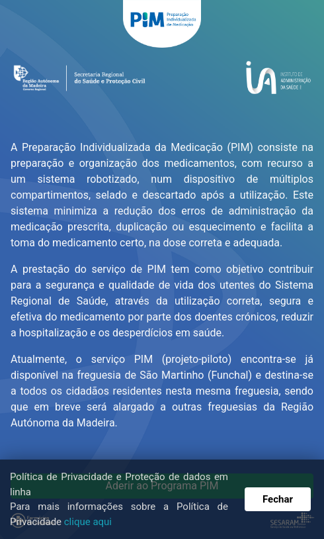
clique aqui (88, 522)
